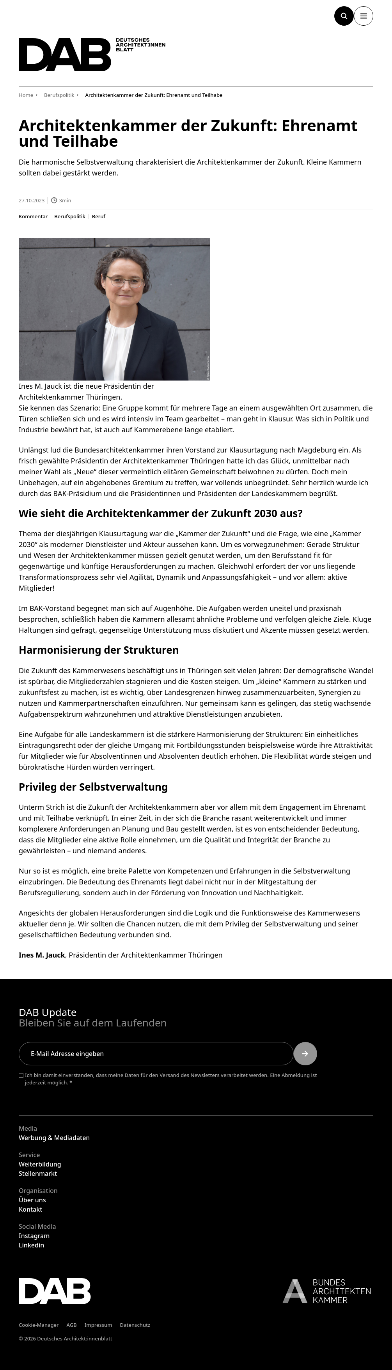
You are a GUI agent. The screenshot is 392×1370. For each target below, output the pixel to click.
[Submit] (305, 1053)
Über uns (32, 1200)
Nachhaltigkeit (278, 892)
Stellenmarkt (38, 1173)
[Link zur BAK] (322, 1291)
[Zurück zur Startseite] (93, 55)
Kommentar (33, 216)
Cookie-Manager (39, 1324)
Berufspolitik (69, 216)
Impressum (98, 1324)
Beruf (98, 216)
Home (26, 94)
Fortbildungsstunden (210, 744)
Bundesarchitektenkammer (119, 449)
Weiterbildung (40, 1164)
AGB (72, 1324)
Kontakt (30, 1209)
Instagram (34, 1235)
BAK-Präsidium (77, 493)
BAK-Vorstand (52, 608)
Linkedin (31, 1245)
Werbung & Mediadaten (54, 1137)
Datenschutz (135, 1324)
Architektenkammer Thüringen (174, 460)
